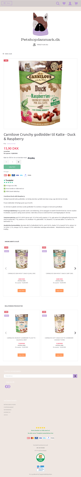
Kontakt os (7, 412)
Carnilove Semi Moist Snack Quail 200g (21, 273)
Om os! (6, 414)
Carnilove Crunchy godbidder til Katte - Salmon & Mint (21, 339)
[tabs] (58, 3)
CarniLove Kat (11, 143)
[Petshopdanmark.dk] (40, 26)
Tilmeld (75, 376)
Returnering (7, 409)
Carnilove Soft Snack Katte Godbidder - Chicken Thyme (59, 339)
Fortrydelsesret (9, 407)
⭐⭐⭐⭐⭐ (40, 428)
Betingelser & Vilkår (10, 404)
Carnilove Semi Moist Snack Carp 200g (59, 273)
